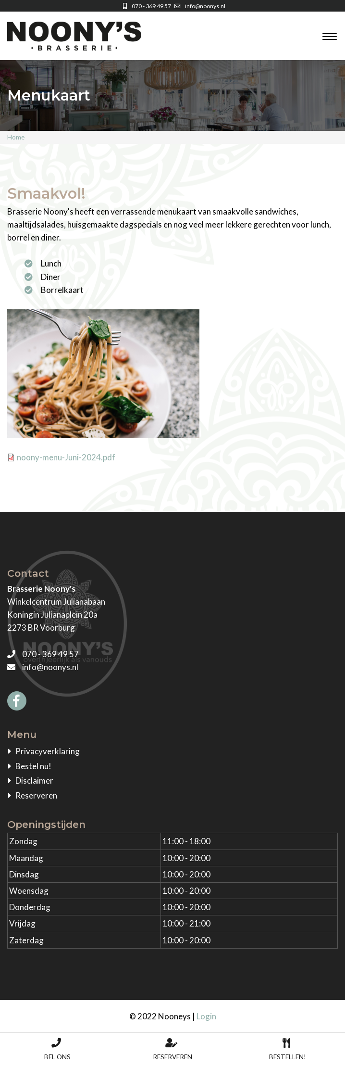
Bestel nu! (33, 766)
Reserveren (36, 795)
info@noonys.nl (198, 6)
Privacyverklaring (47, 751)
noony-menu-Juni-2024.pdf (66, 457)
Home (16, 137)
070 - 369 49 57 (146, 6)
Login (206, 1016)
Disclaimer (34, 780)
